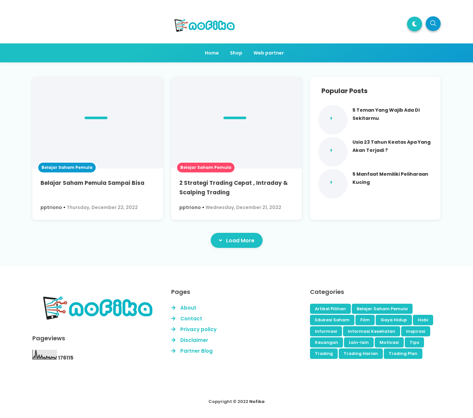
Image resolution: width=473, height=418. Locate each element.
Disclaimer (194, 340)
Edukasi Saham (332, 320)
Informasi (326, 331)
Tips (414, 342)
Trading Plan (403, 353)
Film (365, 320)
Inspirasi (415, 331)
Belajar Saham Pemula (66, 167)
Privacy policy (198, 329)
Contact (191, 318)
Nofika (257, 401)
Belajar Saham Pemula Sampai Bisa (92, 183)
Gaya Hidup (394, 320)
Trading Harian (361, 353)
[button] (414, 24)
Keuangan (326, 342)
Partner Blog (196, 350)
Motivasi (389, 342)
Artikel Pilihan (330, 309)
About (188, 307)
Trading (324, 353)
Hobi (423, 320)
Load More (236, 240)
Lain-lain (359, 342)
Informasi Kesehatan (371, 331)
